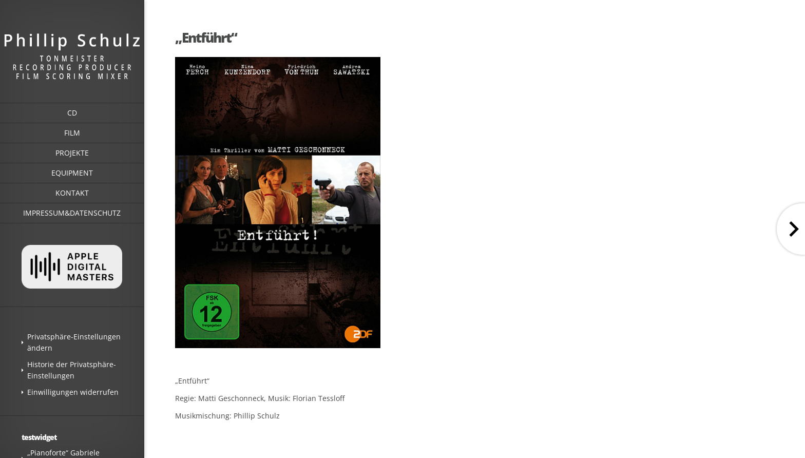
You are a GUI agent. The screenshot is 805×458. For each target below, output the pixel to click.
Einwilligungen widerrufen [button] (73, 392)
